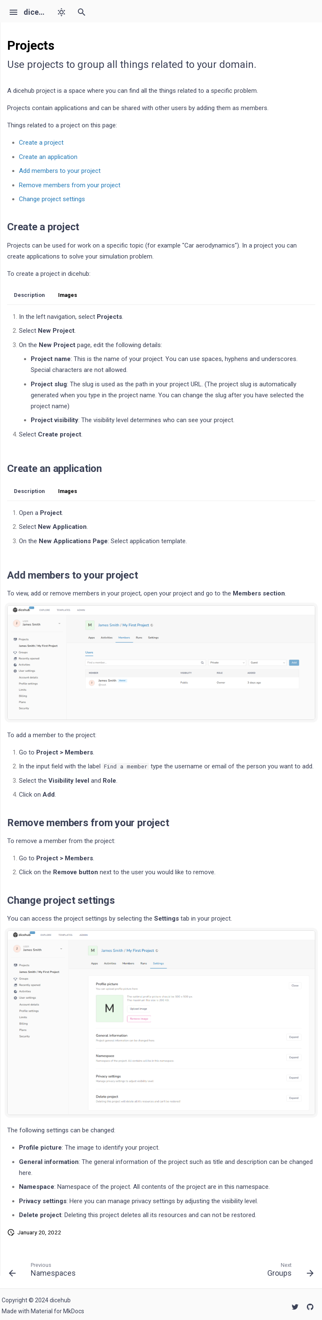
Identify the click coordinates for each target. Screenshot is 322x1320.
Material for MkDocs (57, 1311)
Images (67, 295)
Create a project (41, 142)
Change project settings (52, 199)
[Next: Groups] (288, 1271)
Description (29, 295)
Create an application (48, 157)
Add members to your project (60, 171)
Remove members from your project (69, 185)
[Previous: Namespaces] (44, 1271)
